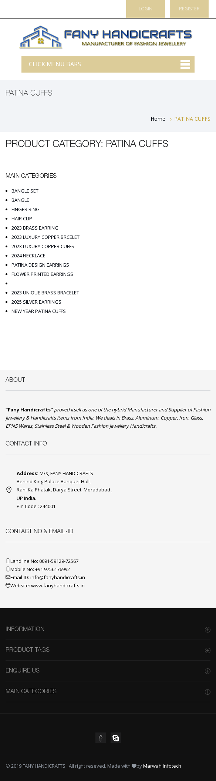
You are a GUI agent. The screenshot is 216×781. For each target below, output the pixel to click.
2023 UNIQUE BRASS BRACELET (45, 292)
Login (145, 9)
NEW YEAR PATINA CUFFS (38, 311)
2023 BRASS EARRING (34, 227)
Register (189, 9)
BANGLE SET (24, 190)
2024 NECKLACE (28, 255)
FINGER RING (25, 209)
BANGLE (20, 200)
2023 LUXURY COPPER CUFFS (42, 246)
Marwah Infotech (162, 765)
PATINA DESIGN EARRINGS (40, 264)
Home (158, 118)
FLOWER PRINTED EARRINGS (42, 274)
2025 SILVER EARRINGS (36, 301)
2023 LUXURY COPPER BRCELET (45, 237)
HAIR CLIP (21, 218)
